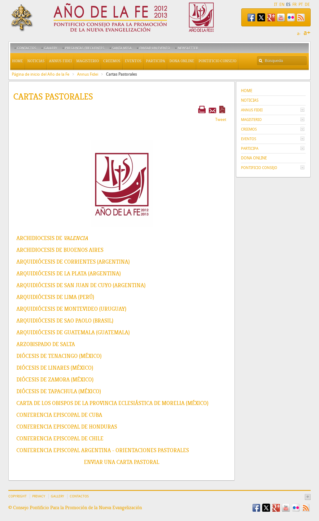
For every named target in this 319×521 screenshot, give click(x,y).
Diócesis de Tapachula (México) (58, 391)
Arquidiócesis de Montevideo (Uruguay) (71, 308)
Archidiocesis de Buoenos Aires (59, 250)
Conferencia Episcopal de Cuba (59, 415)
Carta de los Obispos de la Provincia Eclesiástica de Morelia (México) (112, 403)
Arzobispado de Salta (45, 344)
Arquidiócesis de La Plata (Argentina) (68, 273)
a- (299, 33)
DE (307, 4)
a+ (307, 33)
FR (294, 4)
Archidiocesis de (52, 238)
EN (281, 4)
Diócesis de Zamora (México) (55, 379)
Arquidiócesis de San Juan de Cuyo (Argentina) (81, 285)
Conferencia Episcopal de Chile (59, 438)
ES (288, 4)
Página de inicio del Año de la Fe (40, 74)
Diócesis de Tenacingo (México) (59, 356)
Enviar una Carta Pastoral (121, 462)
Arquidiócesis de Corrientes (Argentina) (73, 261)
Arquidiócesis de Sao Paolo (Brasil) (64, 320)
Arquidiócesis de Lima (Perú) (55, 297)
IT (275, 4)
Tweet (220, 119)
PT (301, 4)
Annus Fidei (87, 74)
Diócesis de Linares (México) (54, 367)
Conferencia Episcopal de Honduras (66, 426)
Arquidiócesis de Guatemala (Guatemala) (73, 332)
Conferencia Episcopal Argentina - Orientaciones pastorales (102, 450)
